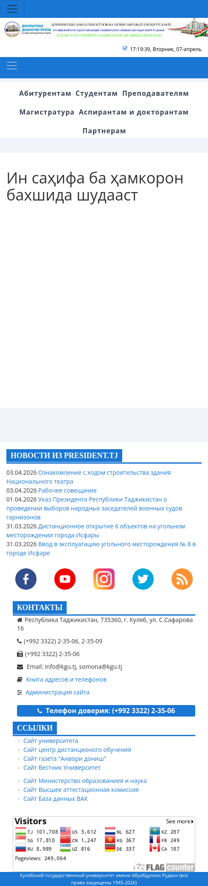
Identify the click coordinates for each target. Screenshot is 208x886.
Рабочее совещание (66, 490)
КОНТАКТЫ (39, 607)
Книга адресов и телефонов (66, 679)
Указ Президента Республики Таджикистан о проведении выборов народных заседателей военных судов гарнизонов (94, 508)
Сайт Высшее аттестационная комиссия (81, 790)
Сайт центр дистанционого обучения (77, 750)
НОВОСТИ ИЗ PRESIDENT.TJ (64, 455)
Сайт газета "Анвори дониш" (64, 758)
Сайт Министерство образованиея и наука (84, 781)
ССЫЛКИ (35, 728)
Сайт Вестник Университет (62, 767)
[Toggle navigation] (12, 8)
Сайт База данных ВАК (55, 798)
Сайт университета (50, 741)
